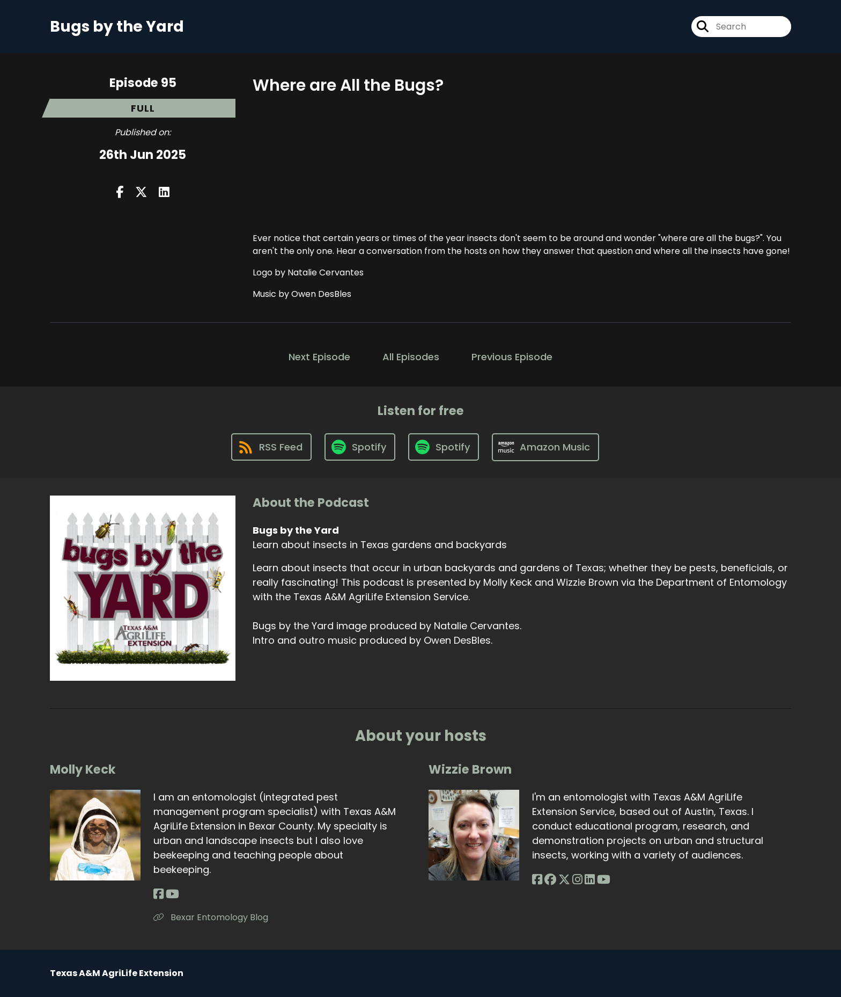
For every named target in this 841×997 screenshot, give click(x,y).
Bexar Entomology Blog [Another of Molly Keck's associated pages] (210, 917)
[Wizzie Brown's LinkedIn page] (590, 879)
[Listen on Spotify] (359, 447)
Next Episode (319, 356)
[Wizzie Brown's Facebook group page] (550, 879)
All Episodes (410, 356)
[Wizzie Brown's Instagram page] (577, 879)
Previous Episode (511, 356)
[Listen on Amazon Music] (545, 447)
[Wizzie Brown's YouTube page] (603, 879)
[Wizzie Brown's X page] (564, 879)
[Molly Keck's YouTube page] (172, 894)
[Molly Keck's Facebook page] (158, 894)
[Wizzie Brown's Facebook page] (537, 879)
